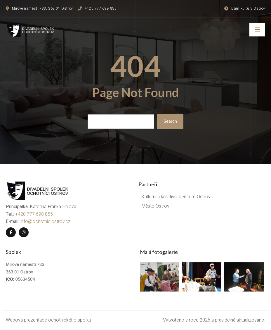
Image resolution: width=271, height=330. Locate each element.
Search (170, 121)
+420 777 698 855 (34, 214)
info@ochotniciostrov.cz (45, 221)
